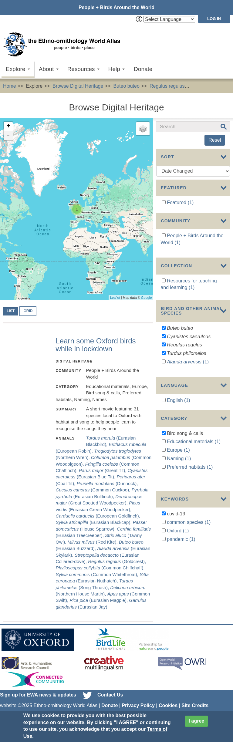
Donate (143, 69)
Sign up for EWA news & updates (38, 695)
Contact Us (110, 695)
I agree (196, 720)
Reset (214, 140)
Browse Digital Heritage (77, 86)
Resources (83, 69)
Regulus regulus (167, 86)
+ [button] (8, 126)
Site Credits (194, 705)
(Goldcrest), (117, 561)
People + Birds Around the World (116, 7)
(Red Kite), (93, 542)
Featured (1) (180, 202)
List (11, 311)
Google (146, 297)
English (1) (178, 415)
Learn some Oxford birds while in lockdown (96, 345)
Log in (214, 18)
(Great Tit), (103, 470)
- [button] (8, 135)
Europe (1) (178, 470)
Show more (168, 385)
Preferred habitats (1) (190, 487)
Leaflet (115, 297)
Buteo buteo (126, 86)
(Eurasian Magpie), (99, 600)
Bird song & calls (213, 86)
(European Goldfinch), (98, 515)
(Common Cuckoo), (93, 489)
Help (116, 69)
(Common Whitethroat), (98, 574)
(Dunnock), (107, 483)
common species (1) (189, 533)
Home (9, 86)
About (49, 69)
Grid (27, 311)
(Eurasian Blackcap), (94, 522)
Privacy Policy (138, 705)
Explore (18, 69)
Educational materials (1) (194, 461)
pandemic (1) (181, 550)
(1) (188, 367)
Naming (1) (179, 478)
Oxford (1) (178, 541)
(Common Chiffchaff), (100, 567)
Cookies (168, 705)
